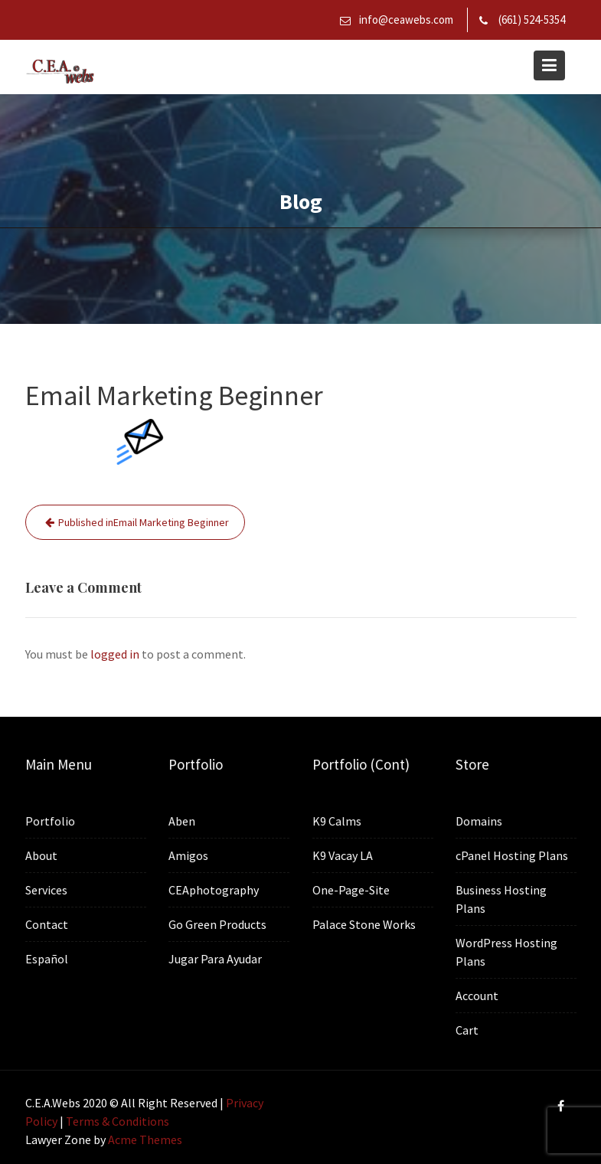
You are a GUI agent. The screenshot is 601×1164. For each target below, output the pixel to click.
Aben (182, 821)
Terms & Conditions (117, 1121)
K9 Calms (336, 821)
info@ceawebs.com (406, 19)
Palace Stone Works (363, 922)
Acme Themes (145, 1139)
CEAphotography (214, 889)
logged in (114, 654)
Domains (479, 821)
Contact (46, 923)
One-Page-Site (350, 889)
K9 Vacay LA (342, 854)
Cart (467, 1028)
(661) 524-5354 (531, 19)
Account (477, 994)
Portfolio (49, 821)
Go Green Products (217, 923)
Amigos (188, 855)
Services (46, 889)
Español (46, 957)
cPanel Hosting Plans (511, 855)
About (41, 855)
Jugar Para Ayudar (215, 957)
